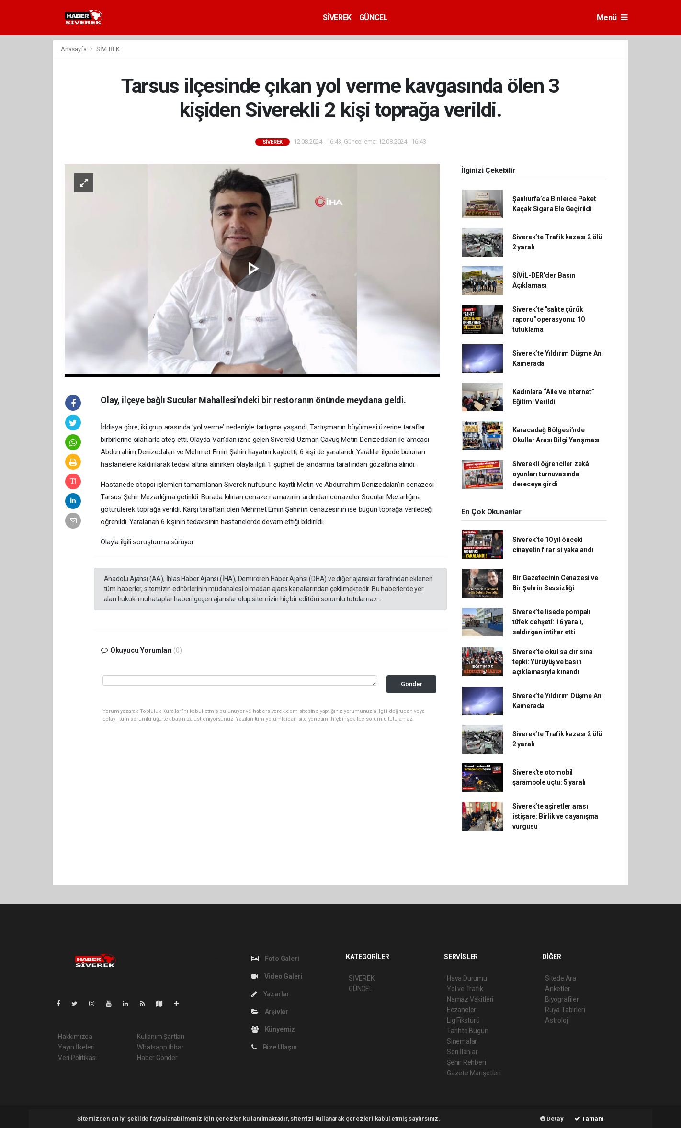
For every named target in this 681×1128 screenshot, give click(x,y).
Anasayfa (74, 49)
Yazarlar (270, 994)
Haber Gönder (157, 1057)
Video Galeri (276, 976)
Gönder (411, 684)
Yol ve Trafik (465, 989)
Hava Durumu (467, 978)
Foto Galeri (275, 958)
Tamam (589, 1118)
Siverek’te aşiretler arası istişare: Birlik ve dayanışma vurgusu (555, 816)
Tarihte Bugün (467, 1031)
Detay (552, 1118)
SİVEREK (337, 17)
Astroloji (557, 1020)
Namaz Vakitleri (470, 999)
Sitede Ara (560, 978)
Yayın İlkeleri (76, 1047)
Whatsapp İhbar (160, 1047)
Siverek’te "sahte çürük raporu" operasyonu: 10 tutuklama (548, 319)
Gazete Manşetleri (474, 1073)
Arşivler (269, 1011)
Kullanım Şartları (160, 1036)
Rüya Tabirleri (565, 1010)
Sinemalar (462, 1041)
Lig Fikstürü (463, 1020)
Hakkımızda (75, 1036)
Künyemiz (273, 1029)
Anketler (557, 989)
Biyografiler (562, 999)
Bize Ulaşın (274, 1047)
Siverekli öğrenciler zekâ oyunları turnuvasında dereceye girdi (550, 474)
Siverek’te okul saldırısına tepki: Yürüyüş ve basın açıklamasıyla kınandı (552, 662)
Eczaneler (461, 1010)
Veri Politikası (77, 1057)
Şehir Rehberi (466, 1062)
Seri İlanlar (462, 1052)
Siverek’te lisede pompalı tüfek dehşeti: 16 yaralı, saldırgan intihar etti (551, 622)
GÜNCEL (373, 17)
